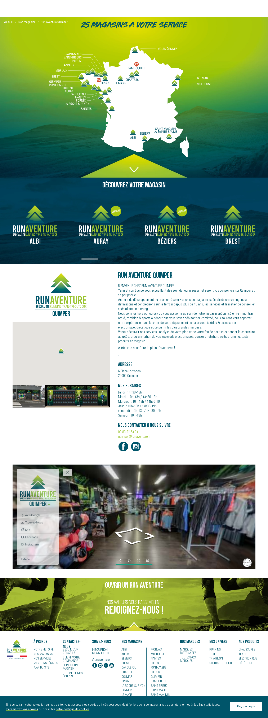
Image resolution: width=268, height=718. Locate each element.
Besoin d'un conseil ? (75, 651)
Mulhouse (157, 654)
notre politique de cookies (72, 709)
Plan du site (41, 668)
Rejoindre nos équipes (72, 671)
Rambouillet (158, 682)
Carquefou (128, 668)
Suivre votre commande (70, 659)
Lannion (126, 691)
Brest (124, 663)
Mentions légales (44, 663)
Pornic (155, 672)
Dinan (125, 682)
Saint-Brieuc (158, 686)
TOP (134, 627)
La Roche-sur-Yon (132, 686)
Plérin (154, 663)
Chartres (127, 672)
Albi (123, 649)
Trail (212, 654)
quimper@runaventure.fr (134, 437)
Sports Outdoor (219, 663)
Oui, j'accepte (246, 706)
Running (214, 649)
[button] (61, 351)
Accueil (8, 22)
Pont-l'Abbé (157, 668)
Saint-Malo (157, 691)
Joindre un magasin (75, 664)
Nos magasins (27, 22)
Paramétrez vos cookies (22, 709)
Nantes (155, 659)
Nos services (41, 659)
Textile (242, 654)
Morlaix (156, 649)
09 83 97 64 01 (128, 432)
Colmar (126, 677)
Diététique (245, 663)
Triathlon (215, 659)
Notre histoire (42, 649)
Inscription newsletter (100, 651)
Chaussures (246, 649)
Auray (125, 654)
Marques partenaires (187, 651)
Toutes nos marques (187, 659)
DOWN (134, 165)
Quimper (156, 677)
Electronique (247, 659)
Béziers (125, 659)
